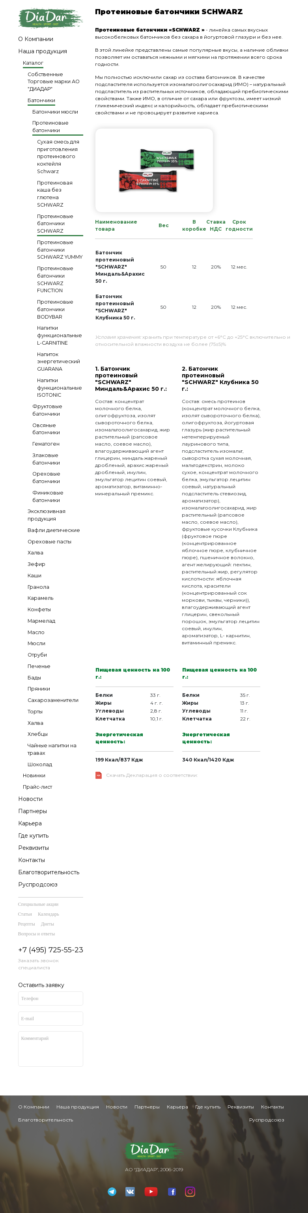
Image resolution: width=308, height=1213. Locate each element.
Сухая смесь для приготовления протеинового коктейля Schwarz (58, 156)
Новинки (34, 775)
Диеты (47, 924)
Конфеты (39, 609)
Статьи (25, 914)
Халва (35, 553)
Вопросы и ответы (36, 934)
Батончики (41, 100)
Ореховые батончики (46, 477)
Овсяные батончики (46, 429)
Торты (35, 712)
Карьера (30, 823)
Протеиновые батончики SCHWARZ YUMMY (59, 249)
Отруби (37, 655)
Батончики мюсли (55, 112)
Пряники (39, 689)
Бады (34, 678)
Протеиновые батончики (50, 126)
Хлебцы (38, 734)
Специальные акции (38, 904)
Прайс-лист (37, 787)
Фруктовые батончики (47, 410)
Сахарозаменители (53, 700)
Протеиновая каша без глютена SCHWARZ (55, 194)
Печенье (39, 666)
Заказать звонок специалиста (38, 963)
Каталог (33, 63)
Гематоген (46, 444)
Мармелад (41, 621)
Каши (34, 576)
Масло (36, 632)
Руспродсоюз (38, 884)
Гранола (38, 587)
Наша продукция (42, 51)
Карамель (40, 598)
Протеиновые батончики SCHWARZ (55, 223)
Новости (30, 798)
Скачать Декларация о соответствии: (152, 775)
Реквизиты (33, 847)
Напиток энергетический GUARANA (58, 361)
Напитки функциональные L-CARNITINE (59, 335)
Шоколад (40, 764)
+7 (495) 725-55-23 (50, 950)
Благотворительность (48, 872)
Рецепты (26, 924)
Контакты (31, 860)
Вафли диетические (54, 530)
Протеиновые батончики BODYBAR (55, 309)
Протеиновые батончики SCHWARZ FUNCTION (55, 279)
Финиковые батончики (47, 496)
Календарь (48, 914)
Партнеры (32, 811)
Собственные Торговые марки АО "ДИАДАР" (54, 81)
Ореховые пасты (49, 542)
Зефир (36, 564)
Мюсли (36, 643)
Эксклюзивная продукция (46, 515)
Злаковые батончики (46, 459)
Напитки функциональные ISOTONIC (59, 387)
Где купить (33, 835)
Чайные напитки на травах (52, 749)
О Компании (35, 39)
